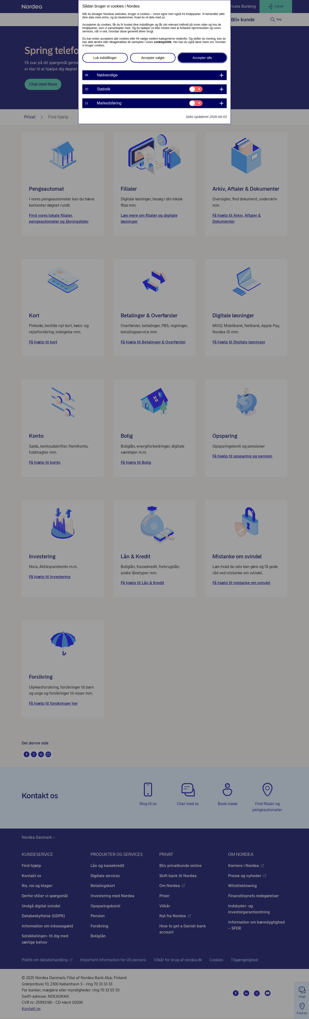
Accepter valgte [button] (153, 58)
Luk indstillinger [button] (105, 58)
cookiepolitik (162, 42)
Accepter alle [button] (202, 58)
